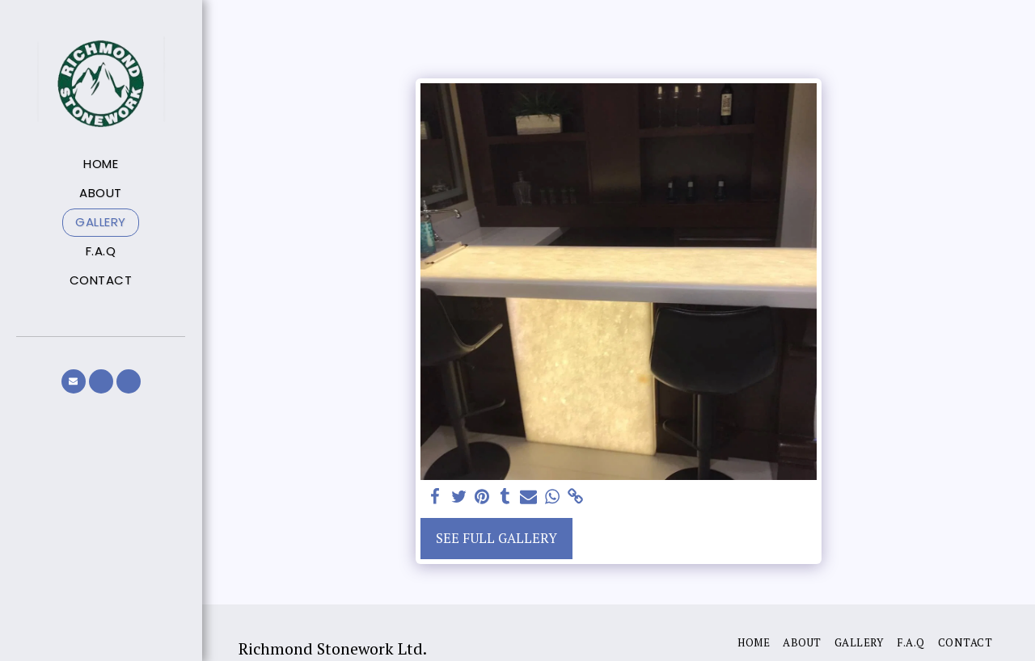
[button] (73, 381)
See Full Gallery (496, 538)
